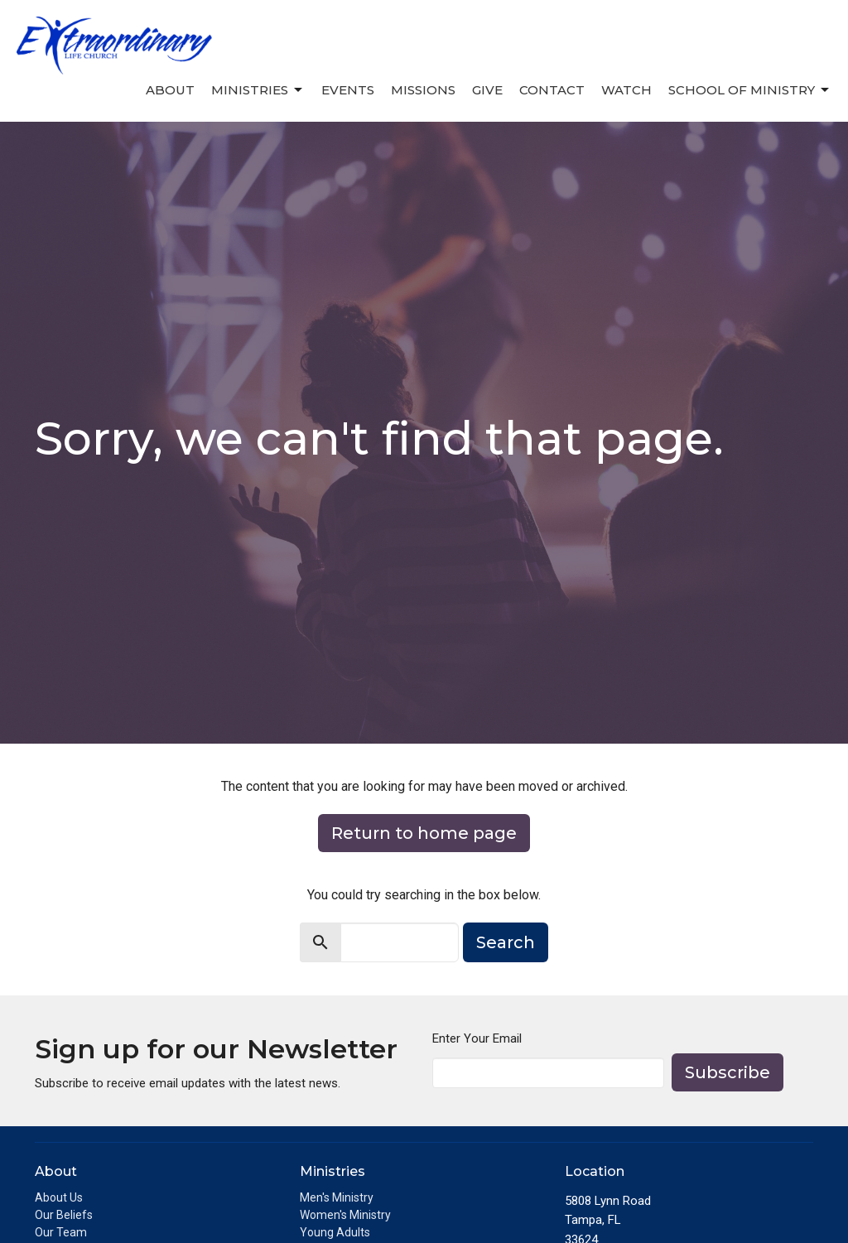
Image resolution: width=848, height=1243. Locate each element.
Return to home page (424, 833)
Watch (626, 90)
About (170, 90)
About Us (59, 1197)
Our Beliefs (64, 1214)
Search (505, 942)
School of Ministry (749, 90)
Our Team (61, 1232)
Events (347, 90)
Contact (552, 90)
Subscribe (727, 1072)
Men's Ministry (336, 1197)
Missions (423, 90)
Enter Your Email (477, 1038)
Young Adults (335, 1232)
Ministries (258, 90)
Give (487, 90)
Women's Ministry (345, 1214)
